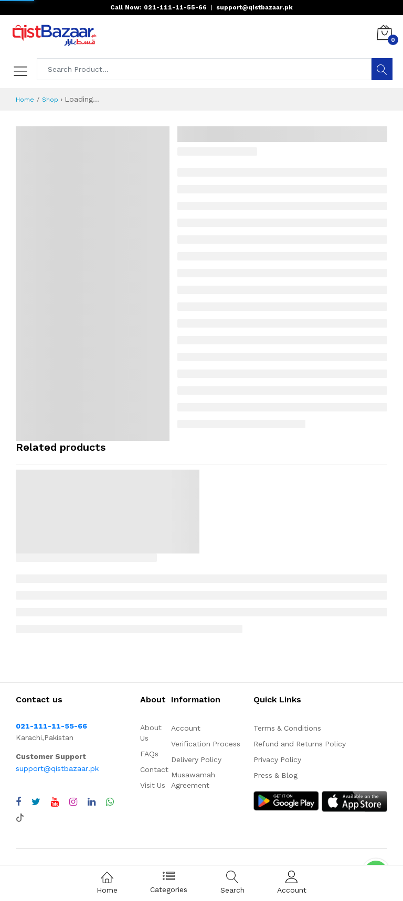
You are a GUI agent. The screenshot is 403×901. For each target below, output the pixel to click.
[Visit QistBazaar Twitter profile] (35, 802)
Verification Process (205, 744)
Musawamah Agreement (193, 779)
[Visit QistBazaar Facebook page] (18, 802)
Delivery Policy (196, 759)
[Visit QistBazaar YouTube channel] (55, 802)
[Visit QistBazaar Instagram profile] (73, 802)
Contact (154, 769)
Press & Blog (275, 775)
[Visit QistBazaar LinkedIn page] (92, 802)
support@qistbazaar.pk (57, 768)
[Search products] (204, 69)
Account (185, 728)
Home (25, 99)
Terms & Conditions (287, 728)
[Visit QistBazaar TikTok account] (20, 816)
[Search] (382, 69)
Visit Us (152, 785)
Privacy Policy (277, 759)
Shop (50, 99)
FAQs (149, 754)
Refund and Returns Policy (299, 744)
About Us (151, 732)
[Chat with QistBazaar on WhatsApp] (110, 802)
